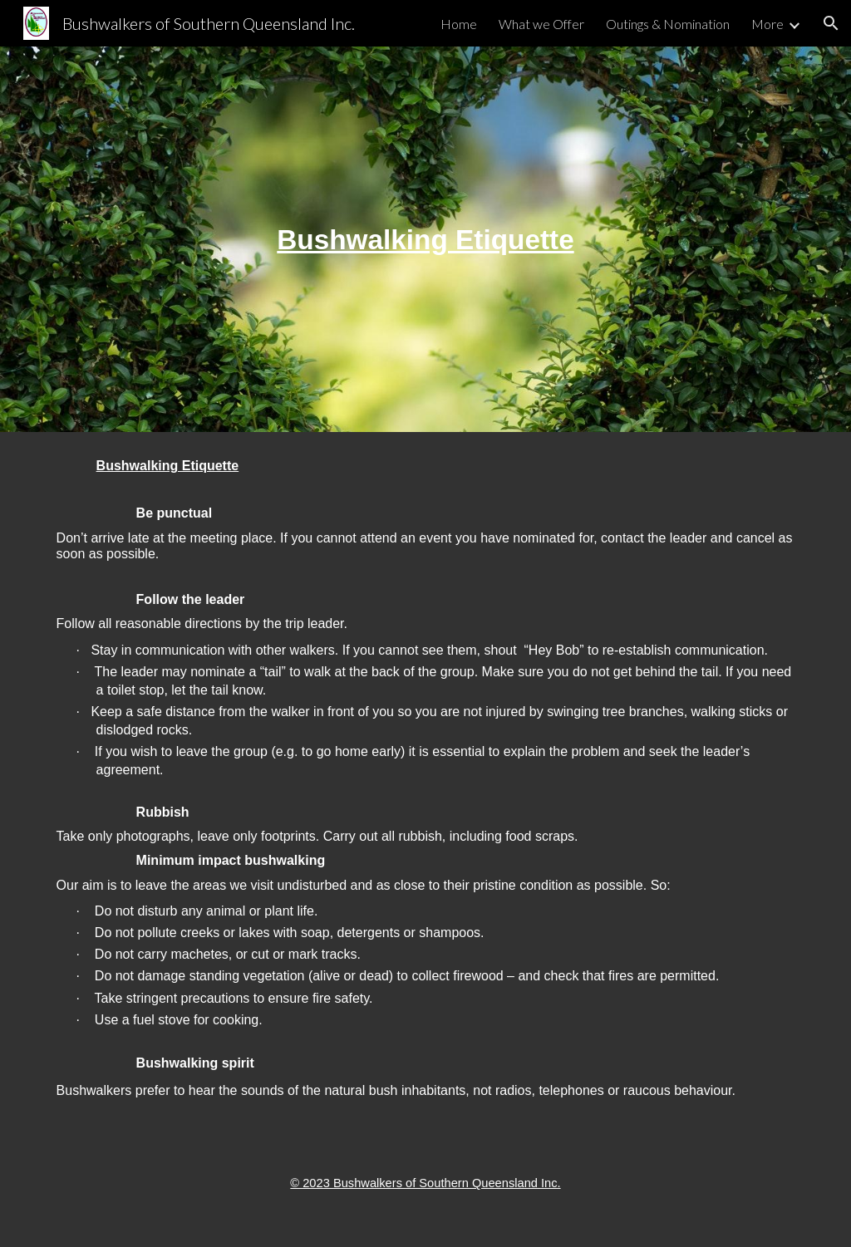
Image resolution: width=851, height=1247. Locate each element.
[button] (831, 23)
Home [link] (458, 24)
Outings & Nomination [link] (668, 24)
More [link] (767, 24)
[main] (425, 240)
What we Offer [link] (541, 24)
